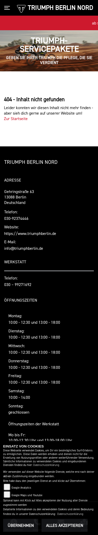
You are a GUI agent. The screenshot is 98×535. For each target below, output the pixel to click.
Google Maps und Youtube (26, 495)
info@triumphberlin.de (23, 248)
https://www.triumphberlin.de (30, 233)
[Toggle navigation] (8, 8)
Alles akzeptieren (64, 525)
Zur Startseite (16, 118)
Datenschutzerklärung (46, 465)
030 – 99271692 (17, 284)
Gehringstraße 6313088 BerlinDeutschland (19, 197)
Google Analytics (21, 487)
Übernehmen (21, 525)
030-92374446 (16, 218)
